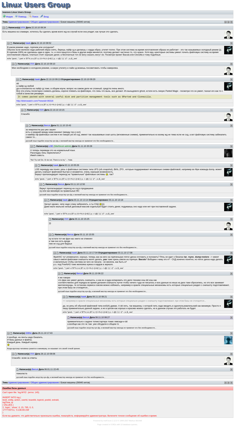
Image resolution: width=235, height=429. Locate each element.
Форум (8, 16)
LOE (51, 146)
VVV (23, 27)
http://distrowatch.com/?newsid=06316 (34, 101)
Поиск (33, 16)
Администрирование (18, 22)
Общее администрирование (45, 22)
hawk (28, 43)
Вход (44, 16)
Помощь (21, 16)
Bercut (47, 125)
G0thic (29, 333)
